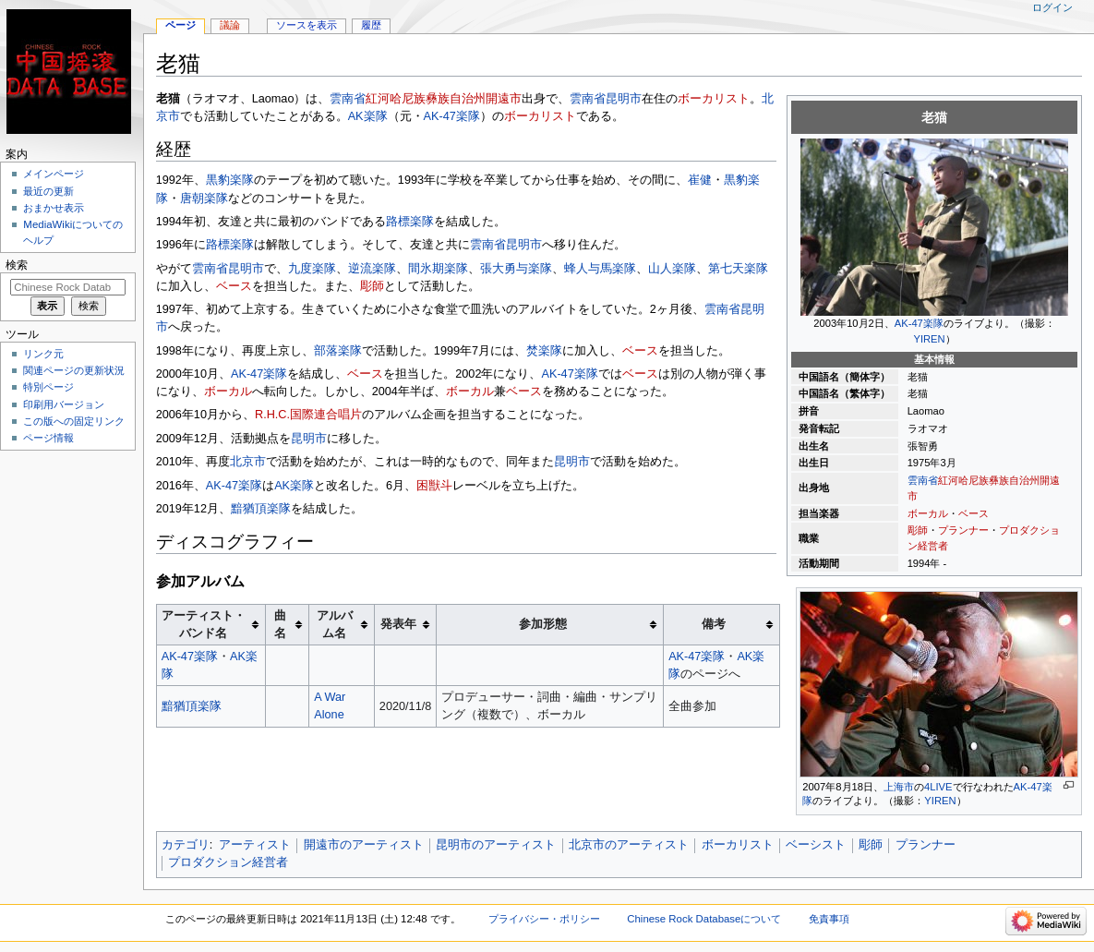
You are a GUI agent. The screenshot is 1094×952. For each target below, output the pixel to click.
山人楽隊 (672, 268)
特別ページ (48, 386)
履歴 (371, 24)
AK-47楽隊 (919, 323)
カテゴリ (186, 844)
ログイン (1052, 7)
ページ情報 (48, 437)
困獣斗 (434, 485)
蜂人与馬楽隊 (600, 268)
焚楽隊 (544, 350)
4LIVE (938, 786)
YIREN (929, 338)
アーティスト (255, 844)
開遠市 (504, 98)
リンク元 (43, 353)
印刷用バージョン (63, 404)
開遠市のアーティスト (364, 844)
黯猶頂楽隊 (261, 508)
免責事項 (829, 918)
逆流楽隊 (372, 268)
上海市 (899, 786)
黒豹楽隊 (230, 180)
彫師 (918, 530)
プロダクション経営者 (228, 862)
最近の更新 (48, 191)
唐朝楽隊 (204, 198)
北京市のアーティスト (629, 844)
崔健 (700, 180)
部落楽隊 (338, 350)
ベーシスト (816, 844)
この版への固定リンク (74, 421)
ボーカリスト (714, 98)
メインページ (53, 173)
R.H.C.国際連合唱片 (308, 414)
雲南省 (923, 480)
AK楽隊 (368, 116)
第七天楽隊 (738, 268)
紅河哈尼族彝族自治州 (989, 480)
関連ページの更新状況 (74, 370)
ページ (180, 24)
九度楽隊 (312, 268)
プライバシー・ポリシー (544, 918)
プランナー (963, 530)
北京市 (248, 461)
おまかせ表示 (53, 207)
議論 (230, 24)
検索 (17, 265)
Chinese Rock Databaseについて (704, 918)
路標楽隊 (410, 221)
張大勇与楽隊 (516, 268)
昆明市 (624, 98)
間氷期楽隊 (438, 268)
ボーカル (928, 513)
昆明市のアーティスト (496, 844)
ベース (973, 513)
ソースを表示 (306, 24)
